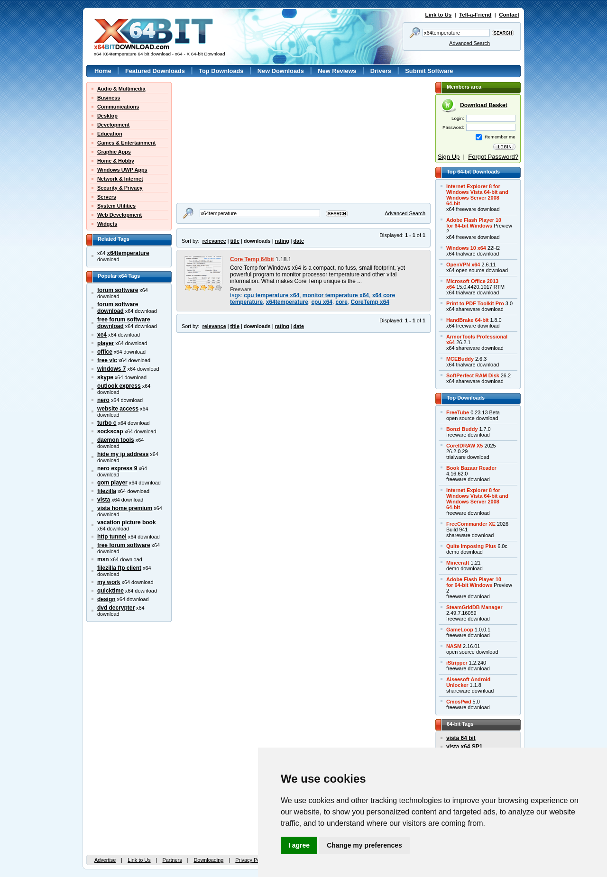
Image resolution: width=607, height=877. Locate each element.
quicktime (110, 590)
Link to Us (438, 15)
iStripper (457, 663)
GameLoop (459, 629)
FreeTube (457, 412)
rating (282, 241)
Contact (509, 15)
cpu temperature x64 (271, 295)
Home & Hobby (115, 161)
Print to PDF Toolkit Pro (475, 303)
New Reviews (337, 70)
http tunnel (112, 536)
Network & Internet (120, 179)
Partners (172, 860)
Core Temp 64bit (252, 259)
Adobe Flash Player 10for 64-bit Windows (473, 222)
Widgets (107, 224)
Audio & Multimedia (121, 88)
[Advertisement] (235, 141)
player (105, 343)
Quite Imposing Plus (471, 546)
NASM (453, 646)
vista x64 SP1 (464, 746)
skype (105, 377)
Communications (118, 107)
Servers (106, 197)
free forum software (123, 545)
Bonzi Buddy (462, 429)
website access (117, 408)
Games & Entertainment (126, 143)
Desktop (107, 116)
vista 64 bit (461, 738)
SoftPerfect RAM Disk (472, 375)
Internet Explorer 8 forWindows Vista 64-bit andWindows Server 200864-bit (477, 194)
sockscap (110, 431)
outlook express (119, 386)
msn (103, 559)
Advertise (105, 860)
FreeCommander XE (471, 524)
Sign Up (449, 156)
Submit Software (429, 70)
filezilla (106, 491)
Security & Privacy (120, 188)
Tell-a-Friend (475, 15)
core (342, 302)
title (234, 241)
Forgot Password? (493, 156)
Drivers (380, 70)
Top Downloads (221, 70)
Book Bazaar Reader (471, 468)
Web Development (119, 215)
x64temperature (128, 253)
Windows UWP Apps (122, 170)
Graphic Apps (114, 152)
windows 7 (111, 368)
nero (103, 400)
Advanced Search (469, 43)
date (299, 241)
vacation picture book (126, 522)
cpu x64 (321, 302)
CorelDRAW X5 (464, 445)
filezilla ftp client (119, 568)
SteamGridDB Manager (474, 607)
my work (108, 582)
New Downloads (281, 70)
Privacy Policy (251, 860)
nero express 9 (117, 468)
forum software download (117, 307)
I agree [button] (299, 845)
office (104, 351)
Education (109, 134)
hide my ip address (122, 454)
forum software (117, 290)
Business (108, 97)
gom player (112, 482)
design (106, 599)
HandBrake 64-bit (467, 320)
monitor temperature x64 (336, 295)
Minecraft (457, 563)
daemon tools (115, 440)
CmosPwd (458, 701)
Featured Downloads (155, 70)
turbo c (107, 423)
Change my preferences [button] (364, 845)
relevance (214, 241)
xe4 (102, 334)
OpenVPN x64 (463, 264)
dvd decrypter (116, 607)
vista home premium (124, 508)
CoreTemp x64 (370, 302)
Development (113, 125)
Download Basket (483, 105)
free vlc (107, 360)
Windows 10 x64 (466, 248)
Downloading (208, 860)
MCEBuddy (460, 359)
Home (102, 70)
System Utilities (116, 206)
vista (103, 499)
